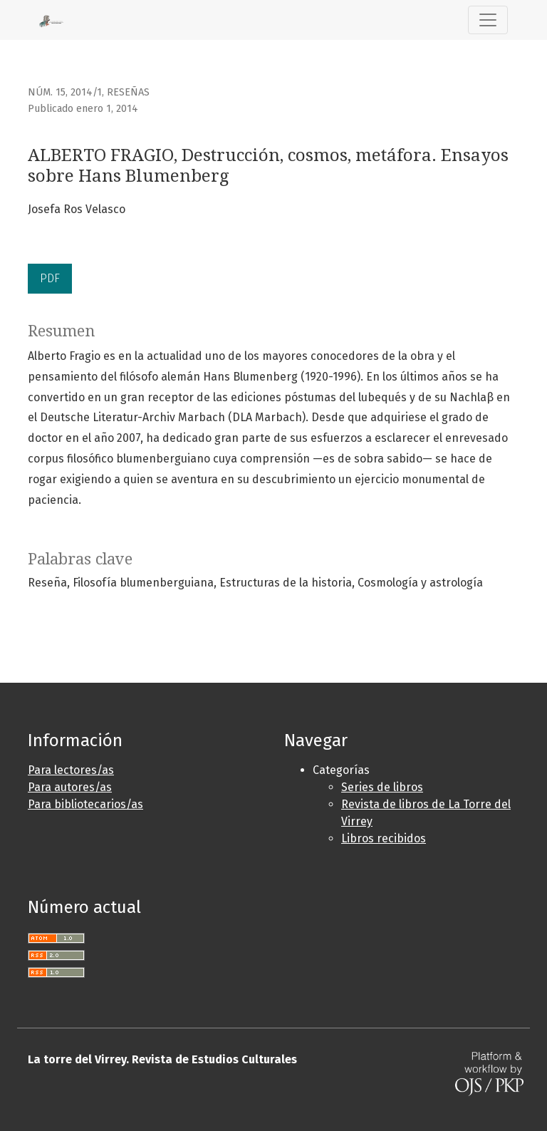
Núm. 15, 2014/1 (65, 92)
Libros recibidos (383, 838)
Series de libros (382, 787)
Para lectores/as (71, 770)
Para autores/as (70, 787)
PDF (50, 278)
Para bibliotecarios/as (85, 804)
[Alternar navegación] (488, 20)
